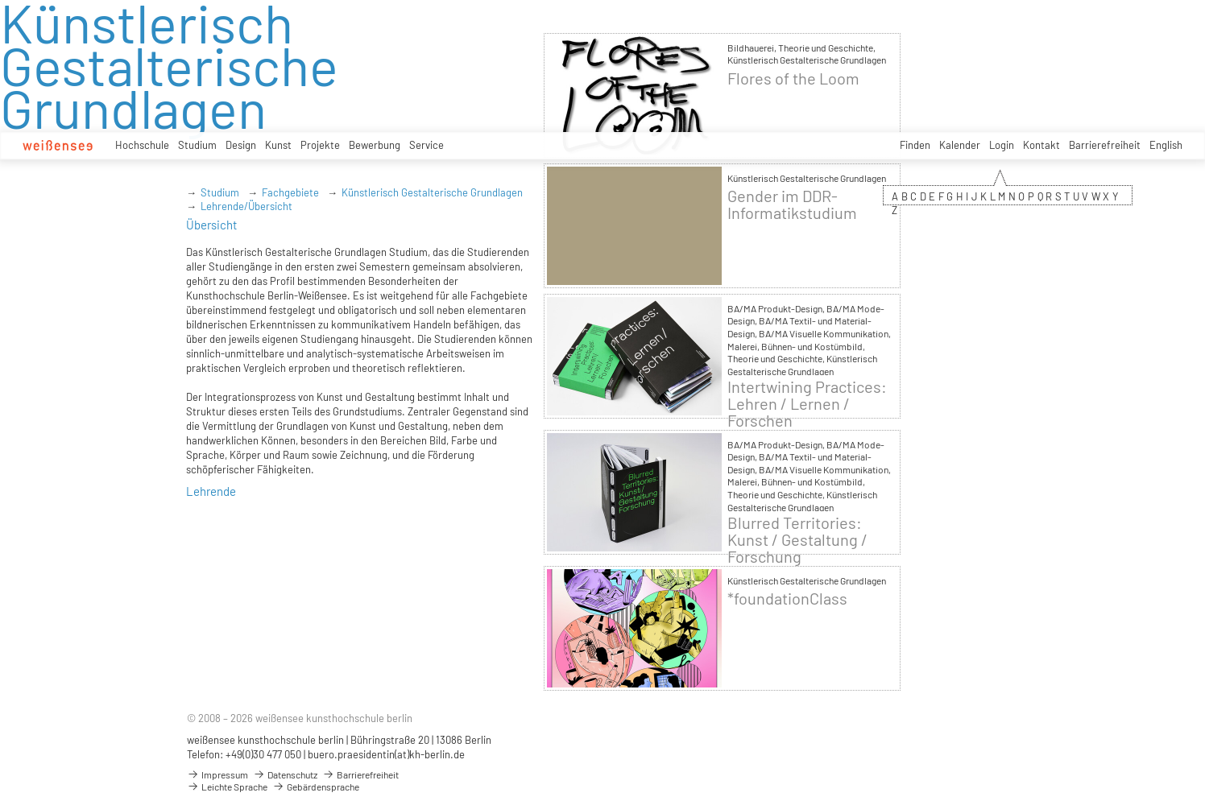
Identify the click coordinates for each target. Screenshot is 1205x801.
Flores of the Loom (793, 78)
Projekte (320, 144)
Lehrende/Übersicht (246, 206)
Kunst (278, 144)
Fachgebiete (290, 192)
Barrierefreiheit (1105, 144)
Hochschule (142, 144)
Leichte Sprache (227, 786)
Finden (915, 144)
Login (1001, 144)
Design (241, 144)
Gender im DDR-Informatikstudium (792, 204)
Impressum (217, 774)
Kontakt (1041, 144)
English (1165, 144)
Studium (197, 144)
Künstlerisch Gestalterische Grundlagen (432, 192)
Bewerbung (374, 144)
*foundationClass (787, 598)
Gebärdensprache (315, 786)
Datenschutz (285, 774)
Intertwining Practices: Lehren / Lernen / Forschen (807, 403)
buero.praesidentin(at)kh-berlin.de (386, 754)
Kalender (959, 144)
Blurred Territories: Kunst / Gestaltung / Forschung (797, 539)
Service (426, 144)
